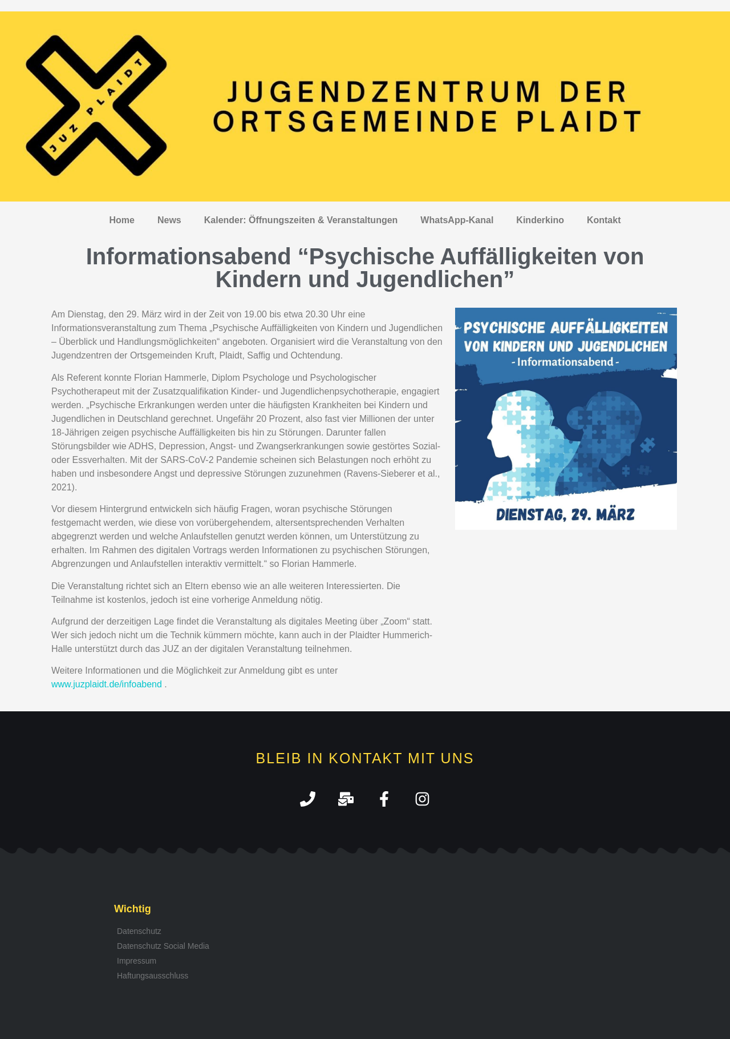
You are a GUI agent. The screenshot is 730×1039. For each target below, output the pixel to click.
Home (122, 220)
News (169, 220)
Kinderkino (540, 220)
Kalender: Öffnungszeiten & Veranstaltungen (301, 220)
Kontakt (604, 220)
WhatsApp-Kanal (456, 220)
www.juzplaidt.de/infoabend (106, 684)
